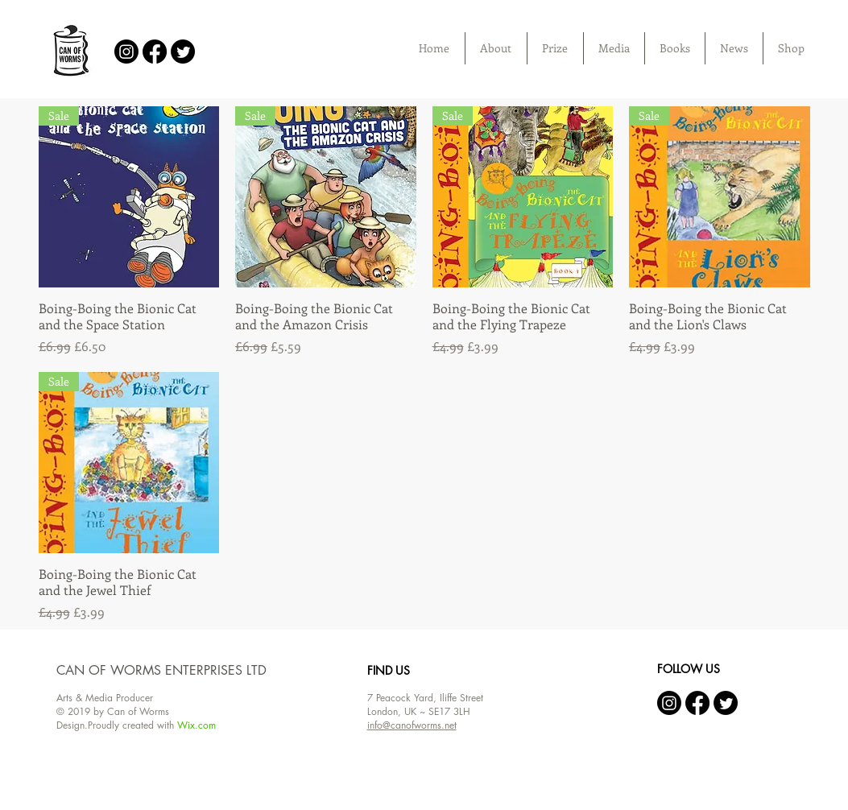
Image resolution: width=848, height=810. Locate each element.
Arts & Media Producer (104, 698)
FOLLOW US (688, 668)
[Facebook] (155, 51)
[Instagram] (126, 51)
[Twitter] (183, 51)
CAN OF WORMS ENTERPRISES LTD (161, 670)
